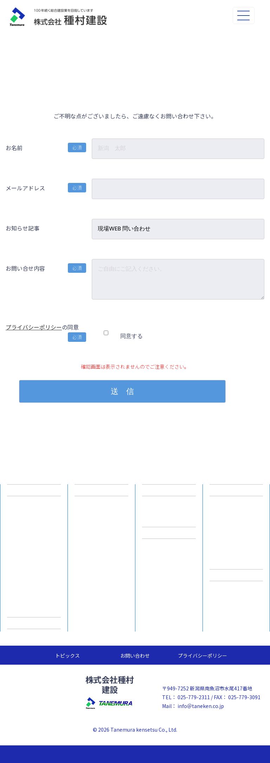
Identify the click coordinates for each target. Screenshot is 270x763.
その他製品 (236, 560)
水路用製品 (236, 518)
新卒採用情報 (169, 504)
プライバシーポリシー (34, 327)
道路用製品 (236, 504)
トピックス (67, 655)
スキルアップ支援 (34, 580)
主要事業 (34, 538)
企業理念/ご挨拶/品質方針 (34, 507)
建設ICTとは (101, 504)
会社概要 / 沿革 (34, 524)
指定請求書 (236, 575)
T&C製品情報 (236, 490)
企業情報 (34, 490)
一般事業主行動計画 (34, 566)
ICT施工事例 (101, 532)
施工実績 (34, 623)
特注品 (236, 546)
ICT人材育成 (101, 546)
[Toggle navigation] (244, 15)
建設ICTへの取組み (102, 490)
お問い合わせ (135, 655)
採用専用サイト (169, 532)
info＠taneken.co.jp (201, 705)
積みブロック (236, 532)
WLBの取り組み (34, 594)
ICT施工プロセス (101, 518)
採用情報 (169, 490)
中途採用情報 (169, 518)
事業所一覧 (34, 552)
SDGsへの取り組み (34, 608)
